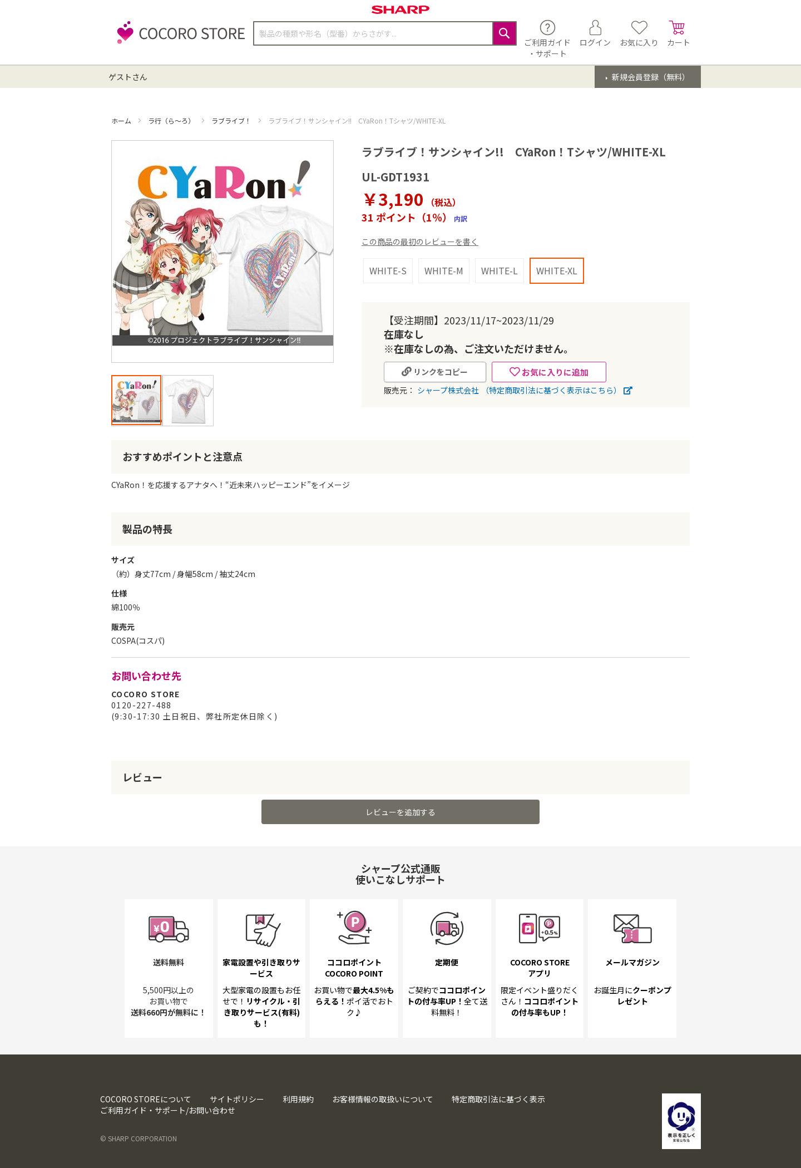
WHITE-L (499, 270)
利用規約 (298, 1099)
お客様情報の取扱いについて (382, 1099)
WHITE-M (443, 270)
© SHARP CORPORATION (138, 1138)
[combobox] (385, 33)
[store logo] (178, 38)
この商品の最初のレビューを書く (420, 241)
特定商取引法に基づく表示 (498, 1099)
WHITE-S (388, 270)
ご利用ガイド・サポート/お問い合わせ (167, 1110)
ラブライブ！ (232, 120)
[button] (311, 251)
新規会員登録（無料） (650, 76)
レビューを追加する (400, 811)
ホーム (122, 120)
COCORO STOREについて (145, 1099)
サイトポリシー (237, 1099)
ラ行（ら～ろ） (172, 120)
